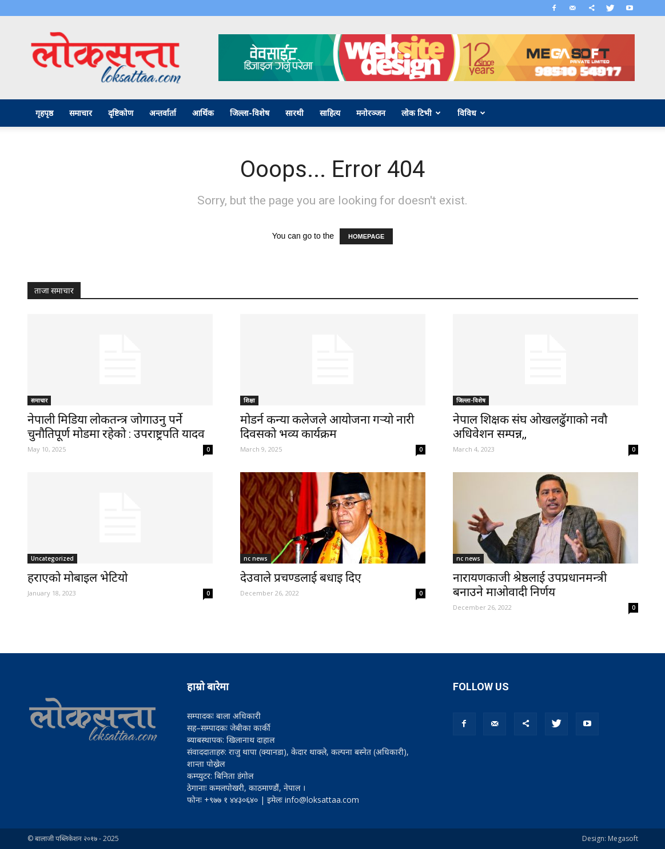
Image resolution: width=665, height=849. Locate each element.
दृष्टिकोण (120, 112)
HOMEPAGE (366, 236)
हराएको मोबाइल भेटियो (77, 578)
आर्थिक (203, 112)
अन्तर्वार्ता (162, 112)
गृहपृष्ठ (44, 112)
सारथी (294, 112)
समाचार (80, 112)
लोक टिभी (421, 112)
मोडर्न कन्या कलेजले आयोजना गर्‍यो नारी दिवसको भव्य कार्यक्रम (327, 427)
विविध (471, 112)
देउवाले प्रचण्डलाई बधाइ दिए (300, 578)
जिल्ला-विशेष (249, 112)
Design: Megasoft (610, 838)
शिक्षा (249, 400)
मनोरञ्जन (370, 112)
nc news (256, 558)
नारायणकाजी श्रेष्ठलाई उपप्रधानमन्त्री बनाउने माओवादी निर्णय (530, 585)
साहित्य (330, 112)
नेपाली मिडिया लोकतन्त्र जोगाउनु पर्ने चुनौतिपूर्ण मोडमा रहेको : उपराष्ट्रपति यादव (116, 427)
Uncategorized (52, 558)
